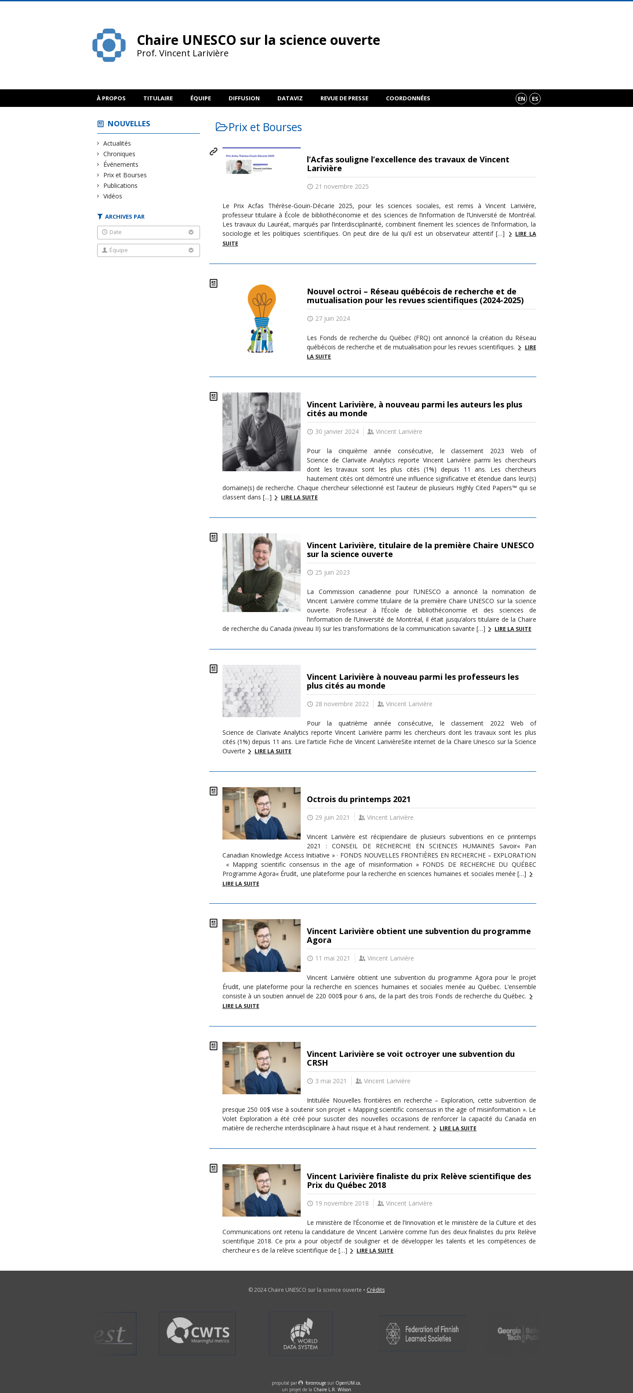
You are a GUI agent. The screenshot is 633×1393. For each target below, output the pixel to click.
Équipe (200, 98)
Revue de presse (344, 98)
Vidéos (113, 196)
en (521, 99)
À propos (111, 98)
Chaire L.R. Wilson (332, 1389)
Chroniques (119, 154)
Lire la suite (299, 497)
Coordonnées (408, 98)
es (535, 99)
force (316, 1383)
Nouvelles (129, 123)
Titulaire (158, 98)
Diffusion (244, 98)
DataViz (290, 98)
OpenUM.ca (347, 1383)
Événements (121, 164)
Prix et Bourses (125, 175)
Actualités (117, 143)
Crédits (376, 1290)
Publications (121, 185)
